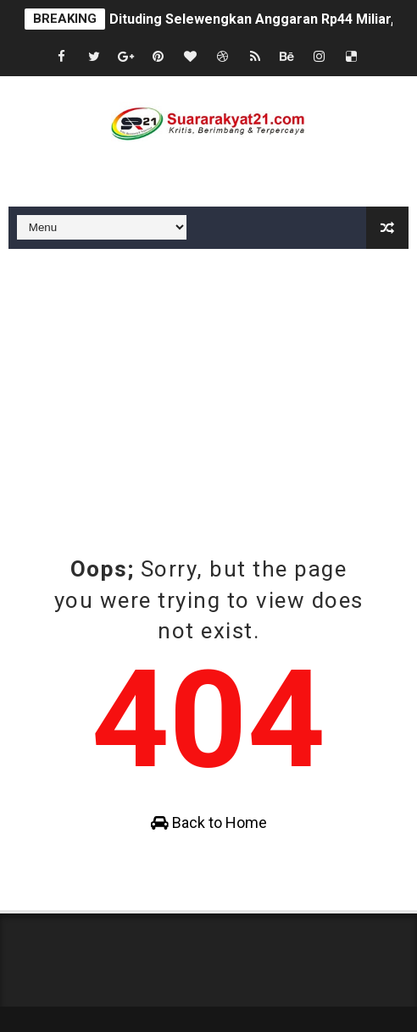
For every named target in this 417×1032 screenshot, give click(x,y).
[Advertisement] (208, 375)
